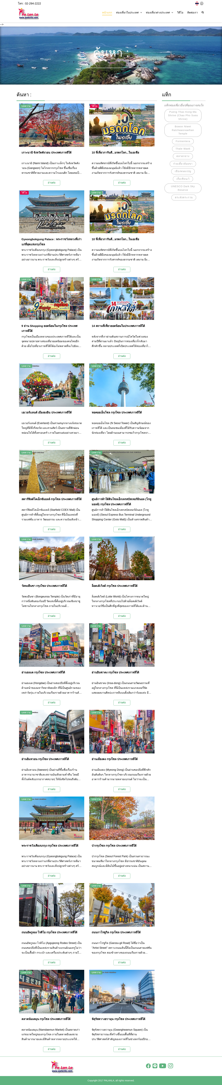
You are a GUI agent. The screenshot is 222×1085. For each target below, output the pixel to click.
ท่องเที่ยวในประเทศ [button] (129, 12)
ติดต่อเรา (192, 12)
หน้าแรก (107, 12)
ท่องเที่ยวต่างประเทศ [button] (159, 12)
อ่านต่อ (51, 182)
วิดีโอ (180, 12)
